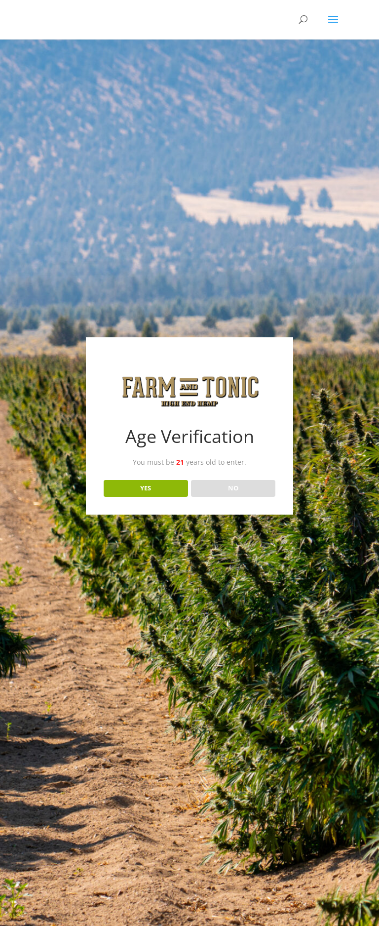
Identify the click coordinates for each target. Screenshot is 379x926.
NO (233, 487)
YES (145, 487)
